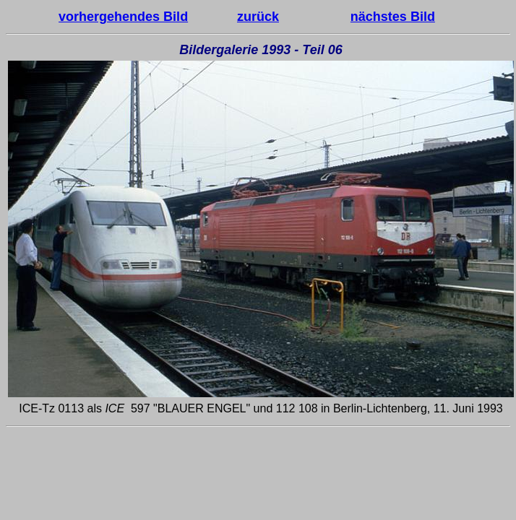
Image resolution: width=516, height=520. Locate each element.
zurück (258, 16)
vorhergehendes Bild (123, 16)
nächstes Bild (393, 16)
